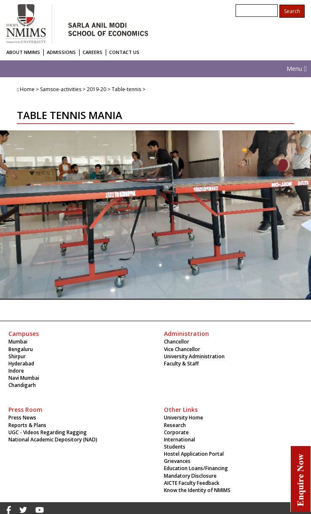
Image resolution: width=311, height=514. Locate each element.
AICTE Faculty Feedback (192, 483)
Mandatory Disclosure (190, 475)
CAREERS (92, 52)
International (179, 439)
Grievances (177, 461)
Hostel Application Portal (194, 453)
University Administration (194, 356)
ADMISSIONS (61, 52)
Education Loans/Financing (196, 468)
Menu (297, 69)
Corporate (176, 432)
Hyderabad (21, 363)
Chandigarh (22, 385)
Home (27, 89)
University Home (183, 417)
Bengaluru (20, 349)
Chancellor (176, 341)
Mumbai (17, 341)
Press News (22, 417)
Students (174, 446)
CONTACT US (124, 52)
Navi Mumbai (23, 377)
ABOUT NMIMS (23, 52)
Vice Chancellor (182, 349)
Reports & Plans (27, 425)
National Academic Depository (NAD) (52, 439)
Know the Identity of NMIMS (197, 490)
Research (175, 425)
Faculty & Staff (181, 363)
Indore (16, 370)
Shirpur (17, 356)
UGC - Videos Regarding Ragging (47, 432)
